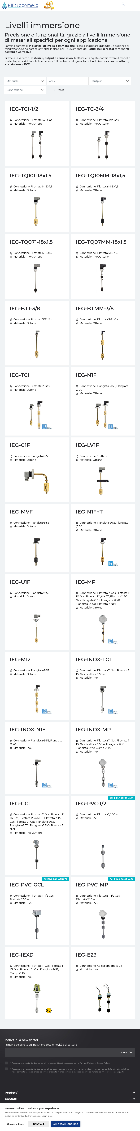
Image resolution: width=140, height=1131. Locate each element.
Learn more (47, 1116)
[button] (123, 4)
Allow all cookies (65, 1124)
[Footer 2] (70, 1093)
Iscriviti (126, 1052)
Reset (59, 89)
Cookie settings (15, 1124)
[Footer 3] (70, 1100)
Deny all (39, 1124)
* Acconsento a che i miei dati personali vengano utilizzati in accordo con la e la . (58, 1063)
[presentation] (23, 1081)
